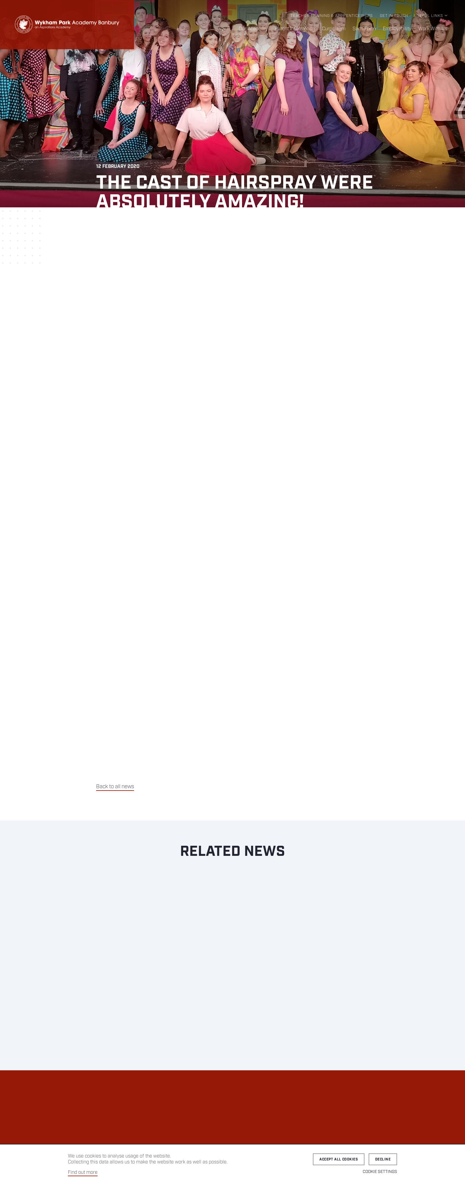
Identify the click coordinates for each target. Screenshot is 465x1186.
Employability (397, 29)
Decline (383, 1159)
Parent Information (295, 29)
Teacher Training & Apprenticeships (332, 15)
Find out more (83, 1172)
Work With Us (432, 29)
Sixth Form (364, 29)
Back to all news (115, 786)
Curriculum (333, 29)
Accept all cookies (338, 1159)
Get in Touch (394, 15)
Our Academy (253, 29)
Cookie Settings (380, 1172)
